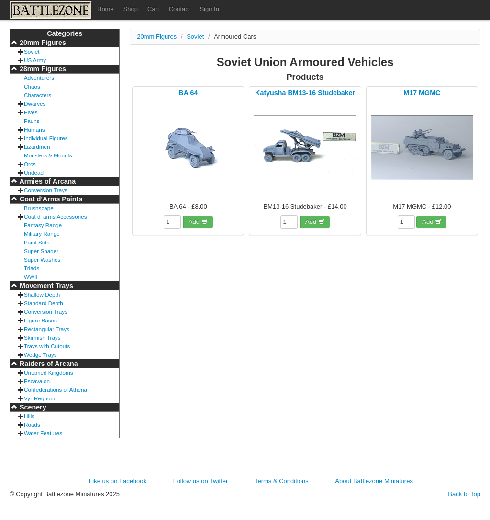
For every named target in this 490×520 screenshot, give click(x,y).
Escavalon (37, 381)
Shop (130, 8)
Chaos (32, 86)
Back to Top (464, 494)
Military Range (42, 234)
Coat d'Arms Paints (50, 199)
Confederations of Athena (55, 390)
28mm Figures (42, 69)
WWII (31, 277)
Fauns (31, 121)
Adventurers (39, 78)
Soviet (31, 51)
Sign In (209, 8)
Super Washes (42, 259)
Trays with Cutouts (47, 346)
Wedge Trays (40, 355)
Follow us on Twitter (200, 481)
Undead (34, 172)
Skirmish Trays (42, 337)
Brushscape (39, 208)
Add (198, 221)
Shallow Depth (42, 294)
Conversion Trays (45, 190)
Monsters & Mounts (48, 155)
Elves (31, 112)
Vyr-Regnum (39, 398)
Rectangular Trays (46, 329)
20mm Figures (42, 42)
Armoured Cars (235, 36)
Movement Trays (45, 285)
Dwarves (34, 103)
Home (105, 8)
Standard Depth (43, 303)
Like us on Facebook (117, 481)
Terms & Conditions (282, 481)
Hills (29, 416)
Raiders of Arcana (48, 363)
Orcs (30, 164)
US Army (35, 60)
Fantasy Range (43, 225)
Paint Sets (36, 242)
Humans (34, 129)
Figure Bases (40, 320)
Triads (31, 268)
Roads (32, 424)
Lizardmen (37, 147)
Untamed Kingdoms (48, 372)
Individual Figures (46, 138)
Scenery (32, 407)
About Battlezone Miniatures (374, 481)
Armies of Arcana (47, 181)
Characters (37, 95)
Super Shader (41, 251)
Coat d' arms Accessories (55, 216)
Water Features (43, 433)
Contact (179, 8)
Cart (153, 8)
